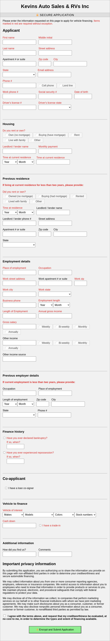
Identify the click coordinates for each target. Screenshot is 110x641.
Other (35, 140)
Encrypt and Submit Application (55, 630)
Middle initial (45, 37)
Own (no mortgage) (17, 134)
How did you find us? (14, 549)
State (5, 70)
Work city (8, 289)
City (56, 59)
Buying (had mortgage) (52, 196)
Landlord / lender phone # (17, 218)
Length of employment (15, 399)
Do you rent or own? (14, 130)
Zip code (43, 59)
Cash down (9, 521)
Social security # (48, 92)
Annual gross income (50, 311)
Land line (66, 85)
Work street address (14, 278)
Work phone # (10, 92)
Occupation (45, 268)
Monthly (81, 326)
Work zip (79, 278)
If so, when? (13, 442)
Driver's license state (50, 102)
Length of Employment (15, 311)
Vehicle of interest (12, 510)
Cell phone (46, 85)
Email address (46, 70)
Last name (8, 48)
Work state (44, 289)
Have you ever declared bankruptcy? (25, 438)
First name (9, 37)
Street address (47, 48)
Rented (78, 196)
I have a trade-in (50, 525)
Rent (75, 134)
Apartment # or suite (14, 59)
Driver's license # (12, 102)
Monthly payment (48, 146)
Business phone (11, 300)
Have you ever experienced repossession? (28, 452)
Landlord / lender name (15, 146)
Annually (11, 331)
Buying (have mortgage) (50, 134)
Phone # (7, 81)
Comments (45, 549)
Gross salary (10, 322)
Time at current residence (17, 157)
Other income (10, 338)
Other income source (14, 354)
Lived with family (16, 201)
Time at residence (12, 207)
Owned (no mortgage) (19, 196)
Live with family (15, 140)
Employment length (49, 300)
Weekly (44, 326)
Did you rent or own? (14, 191)
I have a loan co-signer (19, 488)
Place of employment (14, 268)
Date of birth (81, 92)
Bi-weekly (63, 326)
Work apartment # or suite (53, 278)
